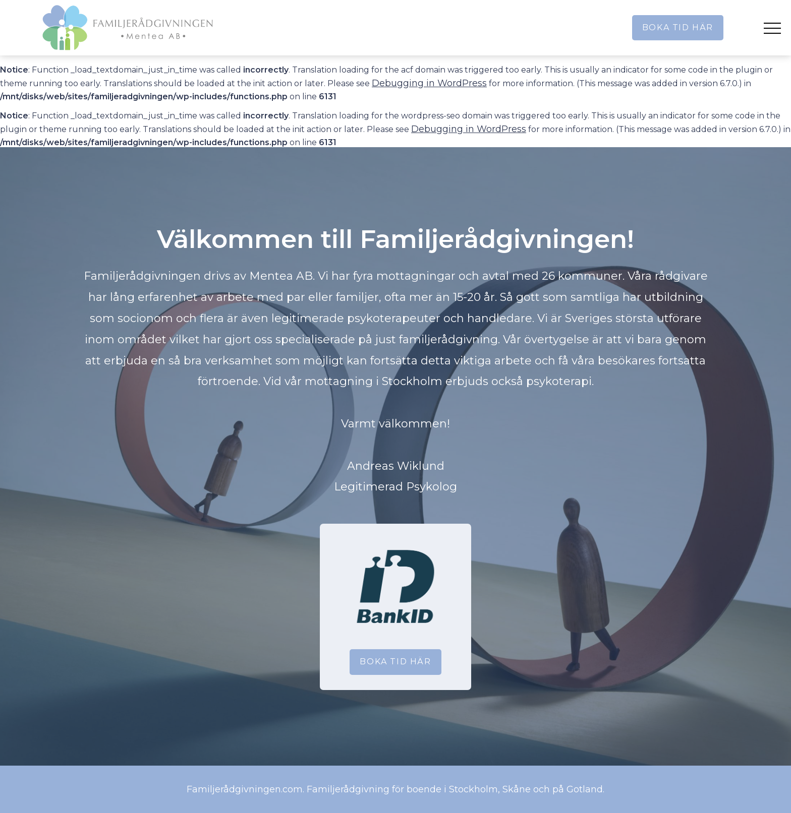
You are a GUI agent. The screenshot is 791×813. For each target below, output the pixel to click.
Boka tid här (677, 27)
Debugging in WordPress (429, 83)
